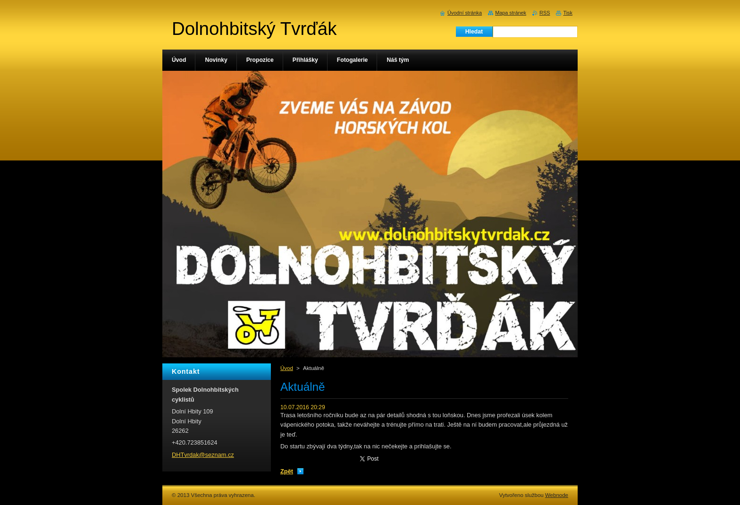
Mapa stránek (510, 13)
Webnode (556, 495)
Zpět (286, 471)
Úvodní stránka (464, 13)
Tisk (567, 13)
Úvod (286, 368)
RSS (544, 13)
